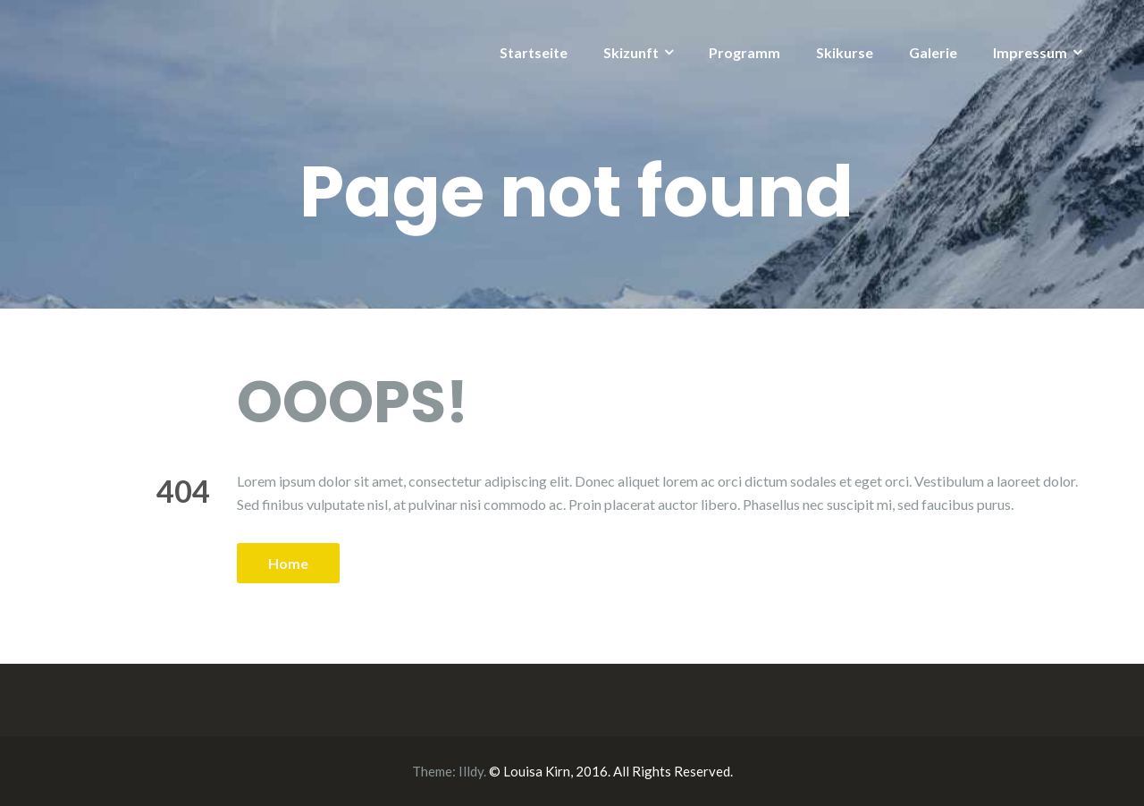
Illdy (471, 771)
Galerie (933, 52)
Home (288, 563)
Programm (744, 52)
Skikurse (844, 52)
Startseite (534, 52)
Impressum (1030, 52)
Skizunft (631, 52)
